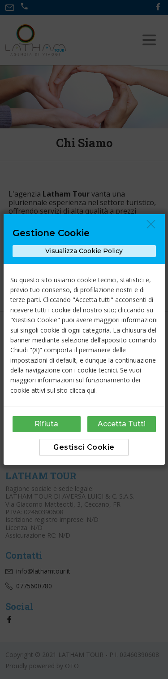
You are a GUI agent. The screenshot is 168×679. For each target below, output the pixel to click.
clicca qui (82, 390)
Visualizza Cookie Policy (84, 251)
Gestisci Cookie (84, 447)
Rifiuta (46, 424)
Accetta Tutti (122, 424)
